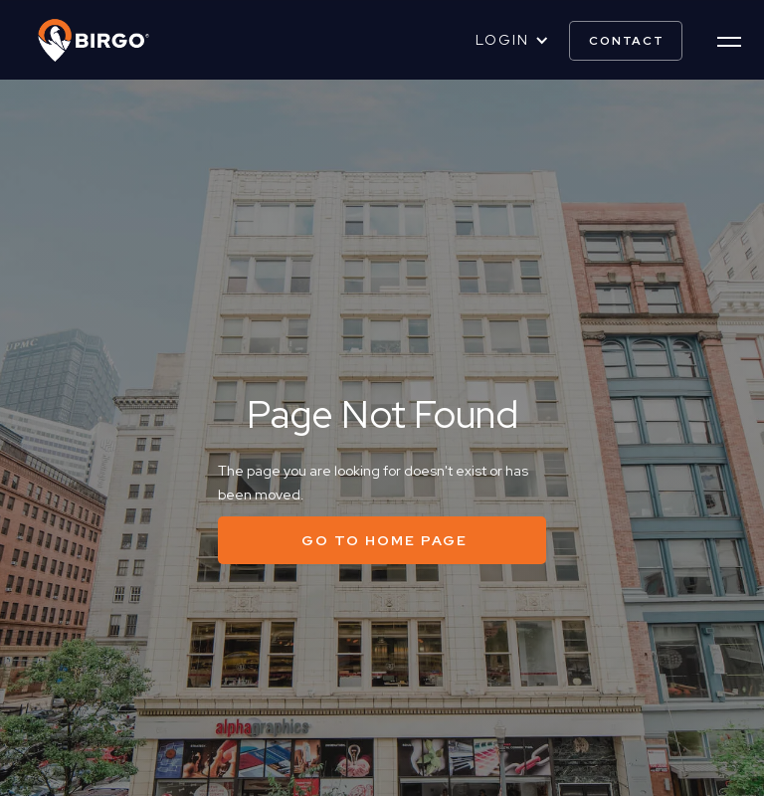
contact (627, 41)
